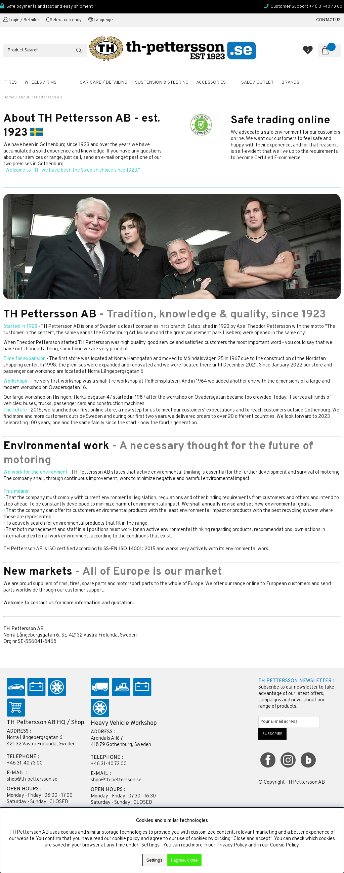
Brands (290, 82)
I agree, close (184, 860)
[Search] (45, 50)
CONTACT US (328, 20)
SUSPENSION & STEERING (161, 82)
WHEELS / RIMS (40, 82)
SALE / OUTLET (257, 82)
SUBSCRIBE (272, 734)
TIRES (10, 82)
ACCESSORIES (211, 82)
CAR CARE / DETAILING (103, 82)
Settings (154, 860)
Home (8, 97)
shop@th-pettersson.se (32, 779)
